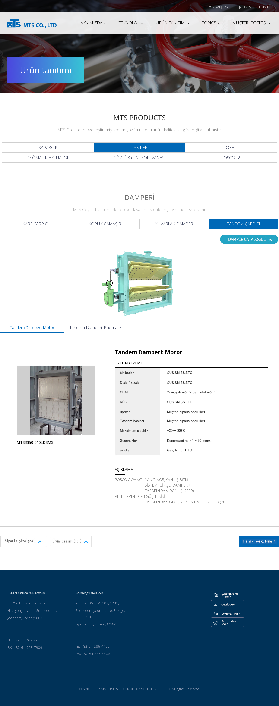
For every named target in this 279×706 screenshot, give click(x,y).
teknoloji (129, 22)
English (229, 7)
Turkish (262, 7)
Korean (214, 7)
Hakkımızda (90, 22)
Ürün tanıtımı (171, 22)
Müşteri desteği (249, 22)
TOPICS (209, 22)
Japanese (246, 7)
